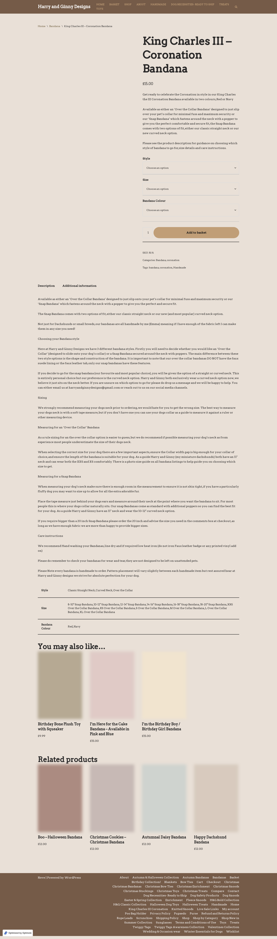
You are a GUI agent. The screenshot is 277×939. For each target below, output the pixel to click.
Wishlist (232, 934)
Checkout (213, 885)
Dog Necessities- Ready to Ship (192, 4)
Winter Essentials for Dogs (203, 934)
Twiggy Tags (141, 930)
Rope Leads (124, 921)
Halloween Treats (195, 907)
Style (146, 159)
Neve (41, 880)
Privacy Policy (159, 916)
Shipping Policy (166, 921)
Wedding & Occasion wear (161, 934)
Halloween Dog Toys (163, 907)
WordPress (72, 880)
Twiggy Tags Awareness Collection (179, 930)
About (141, 4)
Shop (127, 4)
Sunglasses (163, 925)
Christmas (231, 885)
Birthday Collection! (145, 885)
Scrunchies (143, 921)
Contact (233, 894)
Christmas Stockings (137, 894)
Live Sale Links (207, 912)
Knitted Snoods (182, 912)
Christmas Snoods (226, 889)
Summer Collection (137, 925)
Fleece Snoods (196, 903)
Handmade (158, 4)
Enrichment (173, 903)
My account (230, 912)
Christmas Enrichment (192, 889)
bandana (154, 268)
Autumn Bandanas (195, 880)
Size (145, 180)
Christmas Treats (194, 894)
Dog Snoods (230, 898)
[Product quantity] (148, 233)
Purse (193, 916)
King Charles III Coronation (147, 912)
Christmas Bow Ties (158, 889)
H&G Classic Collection (129, 907)
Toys (99, 9)
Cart (199, 885)
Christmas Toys (167, 894)
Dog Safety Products (204, 898)
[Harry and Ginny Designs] (64, 6)
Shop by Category (205, 921)
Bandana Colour (154, 201)
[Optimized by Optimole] (18, 933)
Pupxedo (179, 916)
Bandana (54, 26)
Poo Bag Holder (135, 916)
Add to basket (196, 233)
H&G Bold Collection (224, 903)
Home (100, 4)
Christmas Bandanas (125, 889)
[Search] (236, 6)
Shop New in (230, 921)
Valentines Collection (223, 930)
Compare (217, 894)
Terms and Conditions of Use (195, 925)
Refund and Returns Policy (220, 916)
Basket (114, 4)
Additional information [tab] (80, 287)
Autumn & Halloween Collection (155, 880)
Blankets (170, 885)
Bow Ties (186, 885)
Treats (224, 4)
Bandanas (219, 880)
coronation (173, 260)
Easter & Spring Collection (142, 903)
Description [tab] (46, 287)
